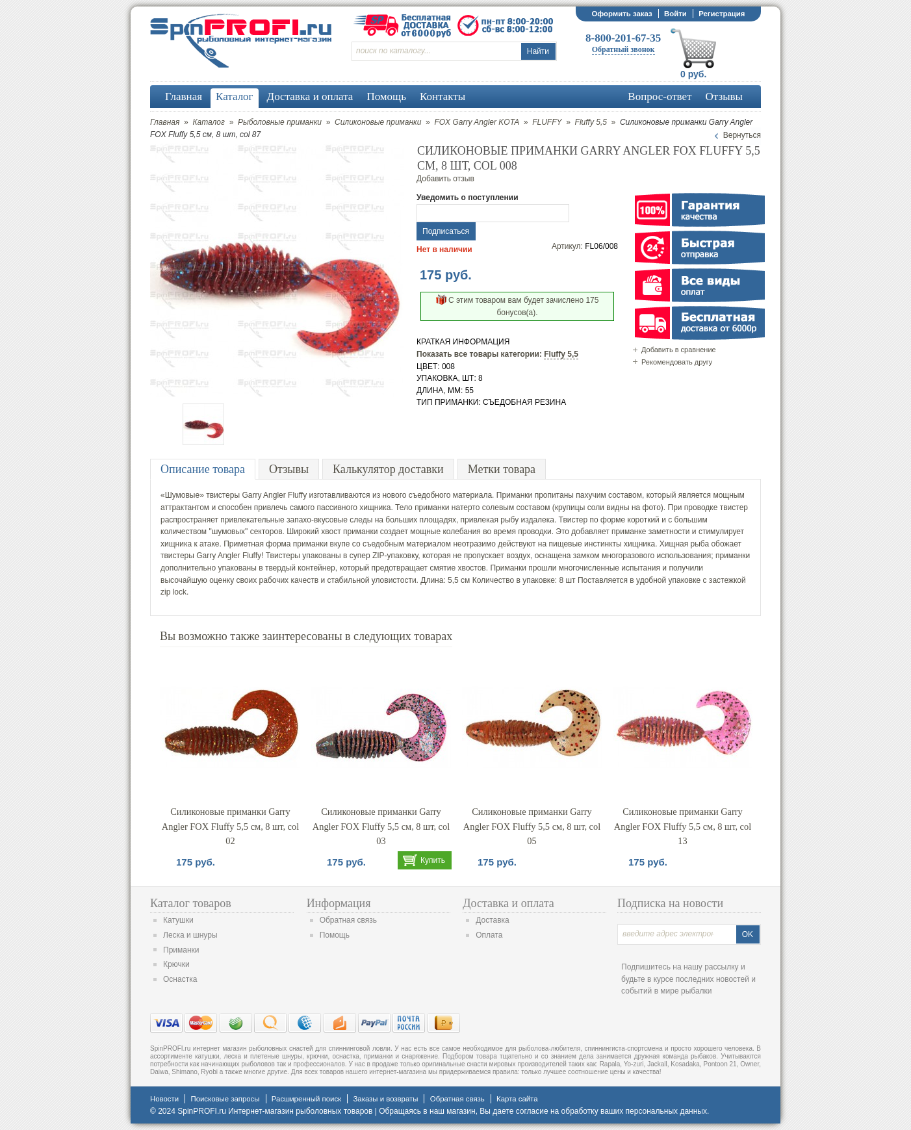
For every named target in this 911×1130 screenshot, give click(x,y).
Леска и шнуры (190, 935)
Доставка (492, 920)
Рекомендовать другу (676, 362)
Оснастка (180, 979)
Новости (164, 1099)
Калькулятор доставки (388, 469)
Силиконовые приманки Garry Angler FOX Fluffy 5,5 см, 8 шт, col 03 (381, 826)
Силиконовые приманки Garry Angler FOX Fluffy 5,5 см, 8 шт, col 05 (531, 826)
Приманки (181, 950)
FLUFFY (546, 122)
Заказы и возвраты (385, 1099)
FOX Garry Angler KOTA (476, 122)
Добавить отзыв (445, 178)
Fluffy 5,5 (591, 122)
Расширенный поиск (306, 1099)
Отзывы (289, 469)
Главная (164, 122)
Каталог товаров (190, 903)
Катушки (178, 920)
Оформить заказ (621, 14)
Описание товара (202, 469)
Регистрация (722, 14)
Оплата (489, 935)
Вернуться (742, 135)
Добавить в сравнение (678, 349)
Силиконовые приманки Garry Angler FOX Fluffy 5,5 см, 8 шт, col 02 (230, 826)
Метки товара (501, 469)
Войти (675, 14)
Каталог (208, 122)
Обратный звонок (623, 49)
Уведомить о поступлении (468, 197)
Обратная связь (348, 920)
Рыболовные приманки (280, 122)
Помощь (335, 935)
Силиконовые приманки (378, 122)
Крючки (176, 964)
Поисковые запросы (224, 1099)
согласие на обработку (557, 1111)
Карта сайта (516, 1099)
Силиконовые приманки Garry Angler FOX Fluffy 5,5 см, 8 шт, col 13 (682, 826)
